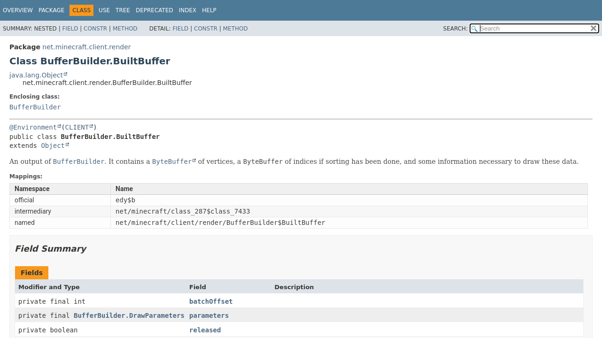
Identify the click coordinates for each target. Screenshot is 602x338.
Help (209, 10)
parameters (209, 315)
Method (125, 28)
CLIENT (77, 127)
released (205, 330)
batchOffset (211, 301)
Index (188, 10)
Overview (18, 10)
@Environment (33, 127)
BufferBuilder (35, 107)
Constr (95, 28)
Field (70, 28)
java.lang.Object (36, 75)
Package (51, 10)
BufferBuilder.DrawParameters (129, 315)
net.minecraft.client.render (86, 47)
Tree (123, 10)
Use (104, 10)
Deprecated (154, 10)
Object (53, 145)
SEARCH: (455, 28)
